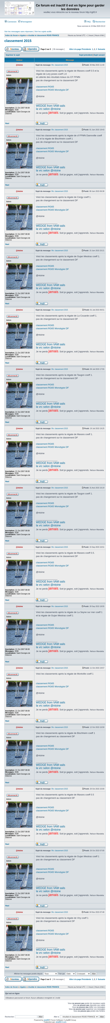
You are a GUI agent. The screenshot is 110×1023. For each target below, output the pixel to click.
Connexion (11, 22)
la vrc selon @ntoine (48, 108)
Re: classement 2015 (60, 65)
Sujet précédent (85, 55)
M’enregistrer (25, 22)
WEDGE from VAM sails (50, 105)
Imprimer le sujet (13, 55)
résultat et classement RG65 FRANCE (43, 35)
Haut (7, 123)
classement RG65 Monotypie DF (52, 90)
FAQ (87, 22)
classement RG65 (45, 86)
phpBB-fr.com (61, 1022)
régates (23, 35)
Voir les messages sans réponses (18, 31)
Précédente (86, 49)
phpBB (46, 1020)
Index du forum (11, 35)
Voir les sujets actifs (43, 31)
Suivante (101, 49)
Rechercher (99, 22)
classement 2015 (17, 41)
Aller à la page (75, 49)
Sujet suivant (99, 55)
